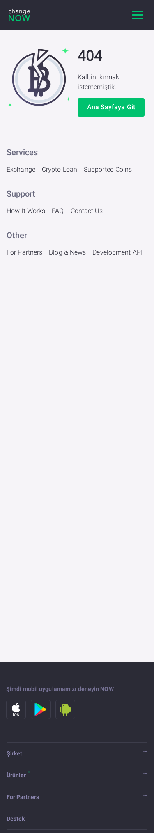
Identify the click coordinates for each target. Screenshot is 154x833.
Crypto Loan (59, 169)
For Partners (24, 252)
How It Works (26, 211)
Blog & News (67, 252)
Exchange (21, 169)
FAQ (58, 211)
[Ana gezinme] (137, 15)
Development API (117, 252)
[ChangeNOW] (19, 14)
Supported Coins (108, 169)
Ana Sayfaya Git (111, 107)
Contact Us (87, 211)
